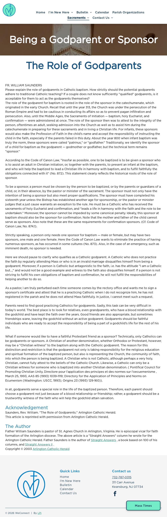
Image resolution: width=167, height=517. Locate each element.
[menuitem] (40, 12)
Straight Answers (103, 440)
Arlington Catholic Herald (51, 449)
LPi (39, 513)
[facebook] (115, 494)
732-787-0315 (121, 477)
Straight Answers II (39, 444)
